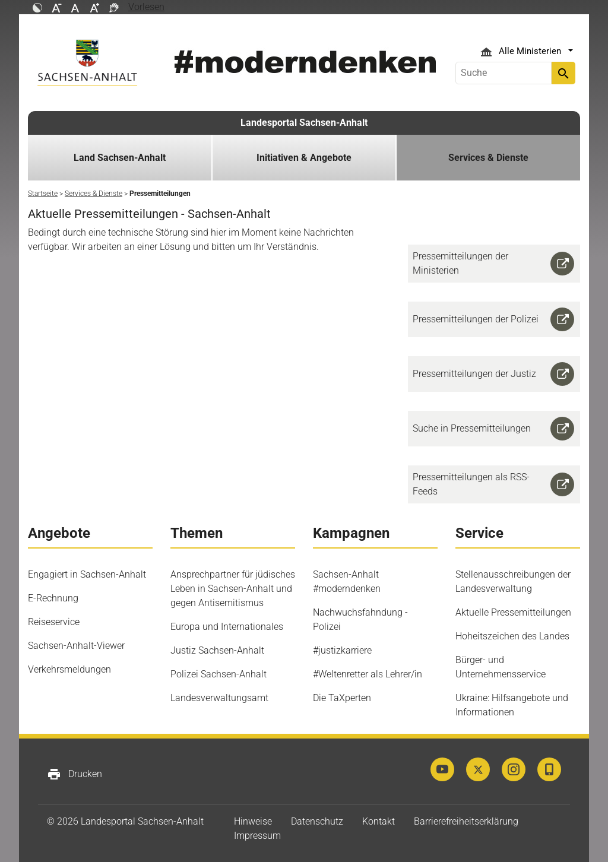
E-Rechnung (53, 598)
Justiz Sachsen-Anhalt (217, 650)
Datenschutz (317, 821)
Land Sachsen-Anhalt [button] (120, 157)
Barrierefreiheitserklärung (466, 821)
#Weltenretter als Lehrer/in (367, 674)
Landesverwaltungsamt (219, 697)
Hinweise (253, 821)
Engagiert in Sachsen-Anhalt (87, 574)
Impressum (257, 835)
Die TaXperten (342, 697)
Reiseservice (54, 622)
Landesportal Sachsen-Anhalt (304, 122)
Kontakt (378, 821)
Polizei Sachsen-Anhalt (218, 674)
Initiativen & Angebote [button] (304, 157)
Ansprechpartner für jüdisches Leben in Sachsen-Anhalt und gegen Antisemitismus (232, 589)
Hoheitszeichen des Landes (512, 636)
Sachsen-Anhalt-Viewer (76, 645)
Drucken (74, 774)
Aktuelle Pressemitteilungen (513, 612)
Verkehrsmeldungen (69, 669)
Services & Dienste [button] (488, 157)
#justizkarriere (342, 650)
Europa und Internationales (226, 626)
